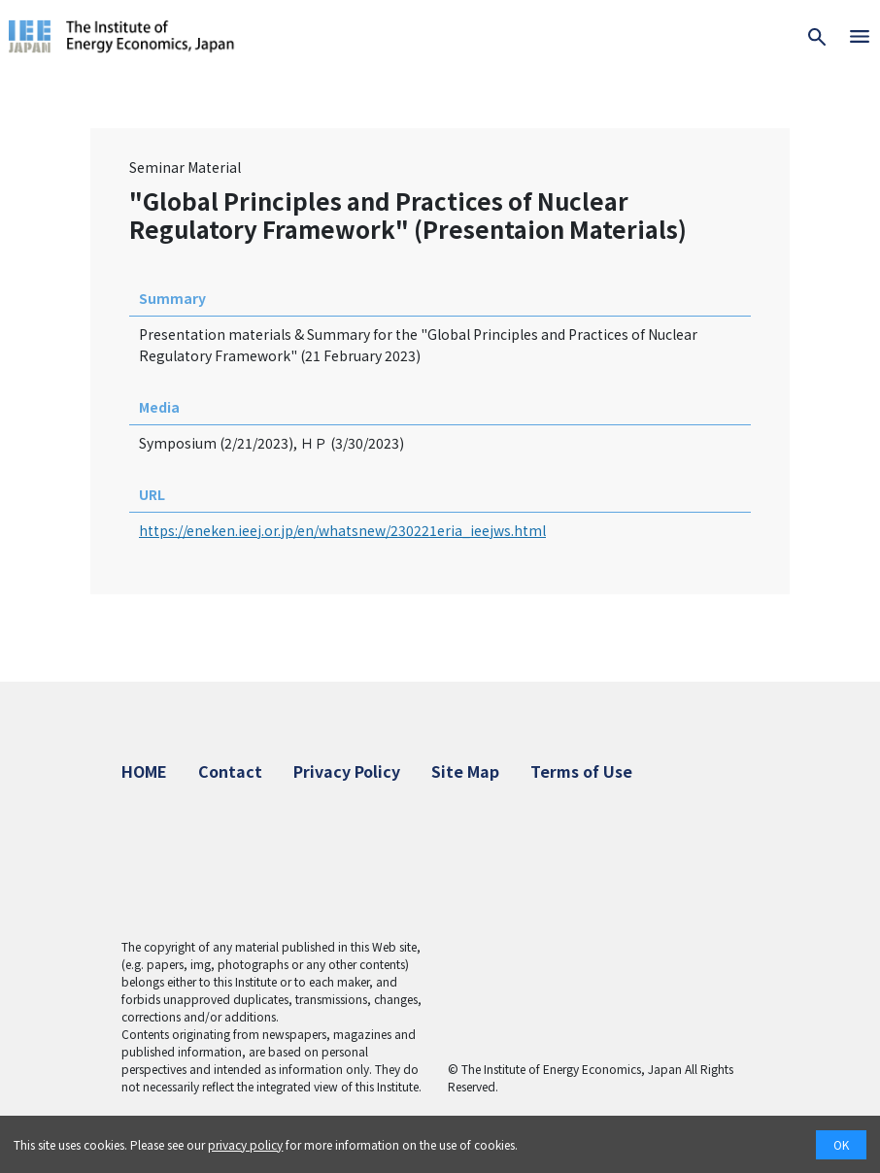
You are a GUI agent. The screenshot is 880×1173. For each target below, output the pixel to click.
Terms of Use (581, 771)
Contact (230, 771)
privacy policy (245, 1144)
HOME (144, 771)
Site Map (465, 771)
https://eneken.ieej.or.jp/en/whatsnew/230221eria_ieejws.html (342, 530)
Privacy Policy (346, 771)
